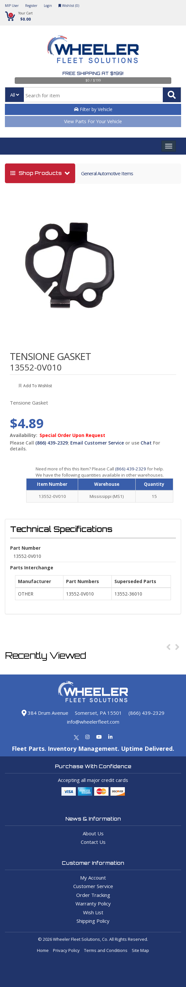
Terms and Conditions (105, 950)
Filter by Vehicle (93, 109)
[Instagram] (87, 736)
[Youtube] (99, 736)
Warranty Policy (93, 903)
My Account (93, 877)
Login (48, 5)
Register (31, 5)
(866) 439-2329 (51, 443)
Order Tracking (93, 895)
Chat (146, 443)
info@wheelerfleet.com (93, 721)
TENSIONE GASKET (50, 356)
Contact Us (93, 842)
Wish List (93, 912)
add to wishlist (37, 386)
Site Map (140, 950)
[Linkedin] (110, 736)
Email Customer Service (97, 443)
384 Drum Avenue (45, 713)
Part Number (25, 548)
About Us (93, 833)
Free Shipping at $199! (93, 73)
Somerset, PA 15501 (98, 713)
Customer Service (93, 886)
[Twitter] (76, 736)
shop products (36, 173)
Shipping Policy (93, 921)
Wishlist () (69, 5)
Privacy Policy (66, 950)
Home (43, 950)
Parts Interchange (31, 567)
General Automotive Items (107, 173)
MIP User (12, 5)
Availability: (23, 435)
